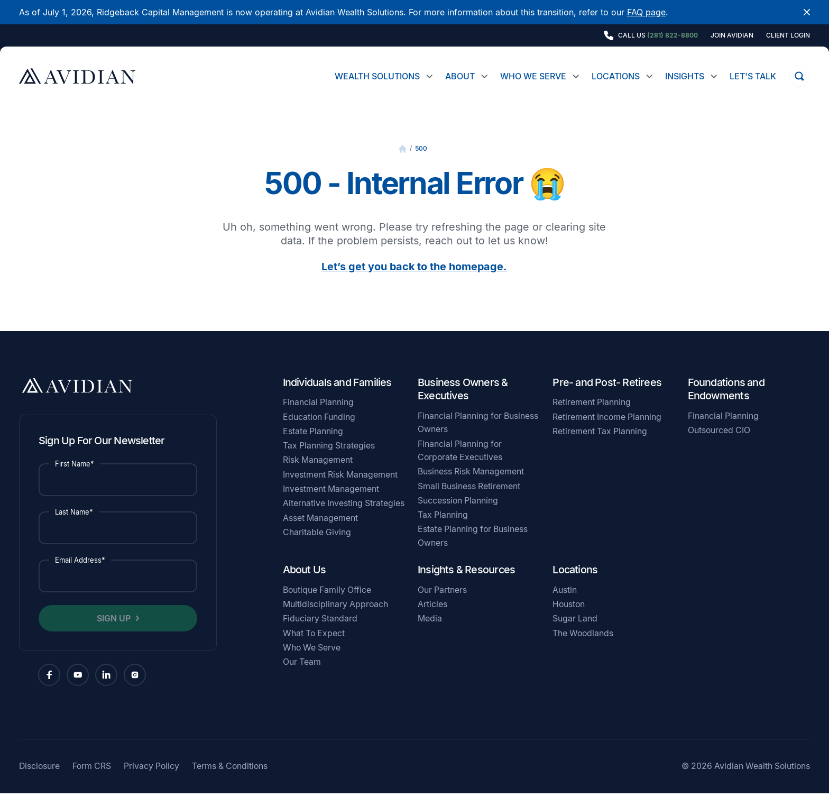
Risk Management (318, 473)
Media (430, 631)
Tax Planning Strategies (329, 458)
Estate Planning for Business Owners (473, 548)
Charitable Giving (317, 545)
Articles (432, 617)
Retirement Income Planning (606, 430)
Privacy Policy (151, 779)
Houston (568, 617)
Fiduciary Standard (320, 631)
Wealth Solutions (377, 76)
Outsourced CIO (719, 443)
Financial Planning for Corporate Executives (460, 463)
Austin (564, 603)
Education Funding (319, 430)
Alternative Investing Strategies (343, 516)
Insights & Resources (466, 582)
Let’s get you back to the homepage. (414, 279)
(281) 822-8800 (672, 35)
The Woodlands (582, 646)
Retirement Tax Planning (599, 444)
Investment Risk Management (340, 487)
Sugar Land (574, 631)
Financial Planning (318, 415)
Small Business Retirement (469, 499)
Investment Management (331, 502)
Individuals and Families (337, 395)
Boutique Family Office (327, 603)
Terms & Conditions (230, 779)
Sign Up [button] (114, 631)
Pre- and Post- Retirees (606, 395)
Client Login (788, 35)
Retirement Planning (591, 415)
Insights (684, 76)
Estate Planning (313, 444)
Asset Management (320, 531)
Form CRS (91, 779)
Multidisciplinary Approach (335, 617)
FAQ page (646, 12)
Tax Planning (443, 528)
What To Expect (314, 646)
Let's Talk (753, 76)
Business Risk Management (471, 484)
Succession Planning (458, 513)
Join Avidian (732, 35)
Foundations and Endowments (726, 402)
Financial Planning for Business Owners (478, 435)
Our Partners (442, 603)
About (460, 76)
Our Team (302, 675)
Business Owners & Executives (463, 402)
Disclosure (39, 779)
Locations (616, 76)
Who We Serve (533, 76)
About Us (304, 582)
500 (421, 161)
